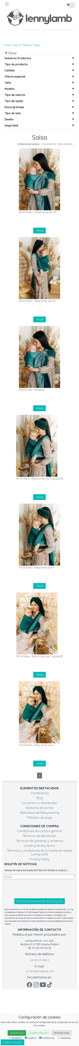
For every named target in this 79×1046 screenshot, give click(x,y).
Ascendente (49, 144)
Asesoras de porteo (39, 808)
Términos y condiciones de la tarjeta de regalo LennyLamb (39, 852)
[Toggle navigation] (22, 4)
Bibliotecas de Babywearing (39, 813)
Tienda (26, 45)
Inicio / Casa (12, 45)
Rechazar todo (61, 1032)
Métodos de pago (39, 817)
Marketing (64, 1038)
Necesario (15, 1038)
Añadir (39, 230)
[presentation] (28, 889)
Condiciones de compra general (39, 831)
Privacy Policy (39, 859)
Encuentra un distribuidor (39, 803)
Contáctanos (40, 793)
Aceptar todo (17, 1032)
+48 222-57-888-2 (39, 960)
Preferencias (47, 1038)
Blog (39, 798)
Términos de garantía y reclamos (39, 841)
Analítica (30, 1038)
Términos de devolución (39, 836)
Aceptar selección (39, 1032)
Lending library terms (39, 846)
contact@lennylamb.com (39, 971)
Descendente (65, 144)
